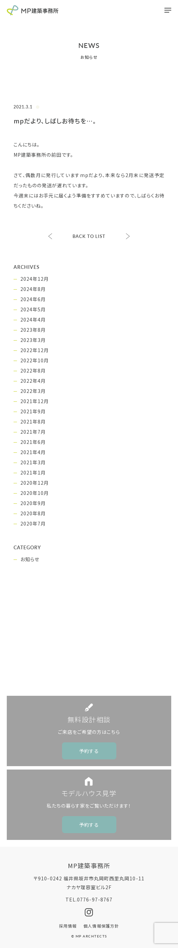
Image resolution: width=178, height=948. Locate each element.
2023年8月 (33, 329)
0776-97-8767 (94, 671)
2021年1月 (33, 472)
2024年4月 (33, 319)
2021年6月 (33, 441)
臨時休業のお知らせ (128, 236)
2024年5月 (33, 309)
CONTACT (94, 646)
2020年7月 (33, 523)
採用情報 (68, 926)
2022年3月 (33, 390)
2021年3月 (33, 462)
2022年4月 (33, 380)
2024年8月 (33, 289)
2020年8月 (33, 513)
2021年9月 (33, 411)
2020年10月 (34, 492)
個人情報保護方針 (101, 926)
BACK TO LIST (89, 236)
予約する (89, 750)
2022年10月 (34, 360)
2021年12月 (34, 401)
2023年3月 (33, 340)
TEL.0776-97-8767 (89, 899)
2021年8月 (33, 421)
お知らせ (29, 559)
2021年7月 (33, 431)
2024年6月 (33, 299)
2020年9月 (33, 503)
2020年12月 (34, 482)
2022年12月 (34, 350)
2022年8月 (33, 370)
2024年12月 (34, 278)
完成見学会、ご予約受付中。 (50, 236)
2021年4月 (33, 452)
